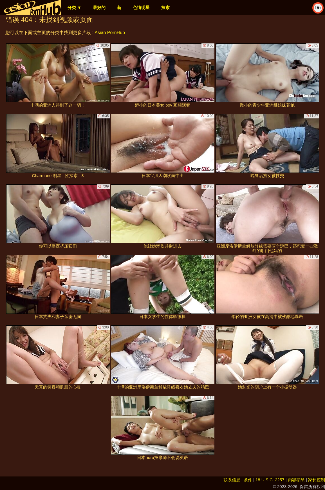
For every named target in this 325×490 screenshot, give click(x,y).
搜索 (165, 7)
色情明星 (141, 7)
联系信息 (231, 479)
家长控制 (316, 479)
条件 (248, 479)
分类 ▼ (74, 7)
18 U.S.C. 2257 (269, 479)
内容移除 (296, 479)
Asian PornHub (110, 32)
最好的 (99, 7)
